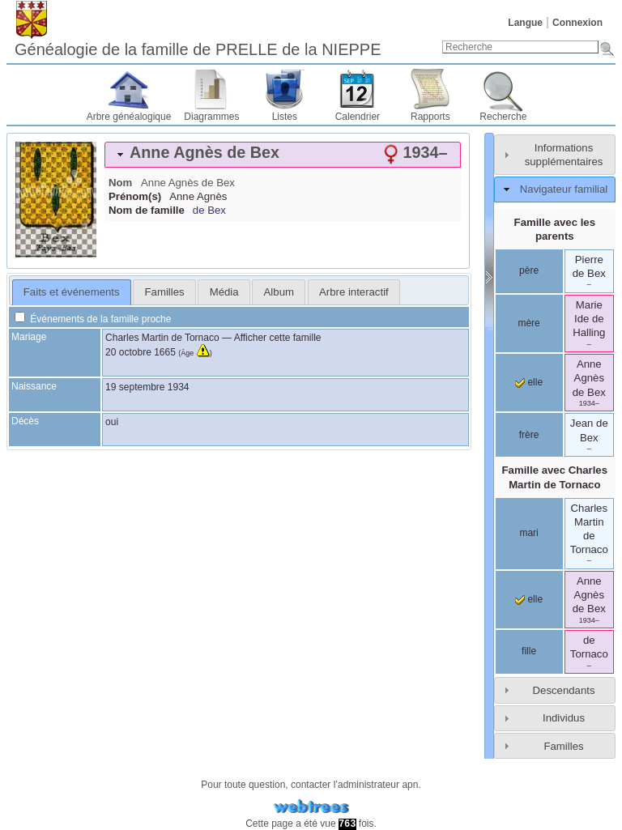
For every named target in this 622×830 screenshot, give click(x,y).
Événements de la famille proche (93, 319)
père (529, 270)
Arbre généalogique (129, 116)
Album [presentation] (279, 292)
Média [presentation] (224, 292)
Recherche (502, 116)
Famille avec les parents (554, 229)
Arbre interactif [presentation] (354, 292)
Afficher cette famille (278, 337)
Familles (563, 746)
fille (529, 651)
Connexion (577, 22)
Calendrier (357, 116)
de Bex (209, 210)
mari (528, 532)
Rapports (430, 116)
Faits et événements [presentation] (71, 292)
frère (529, 435)
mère (528, 323)
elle (529, 382)
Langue (525, 22)
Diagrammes (211, 116)
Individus (564, 718)
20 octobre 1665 (140, 352)
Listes (284, 116)
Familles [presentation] (165, 292)
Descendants (564, 690)
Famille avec (555, 477)
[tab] (282, 155)
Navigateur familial (563, 189)
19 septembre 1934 (147, 387)
